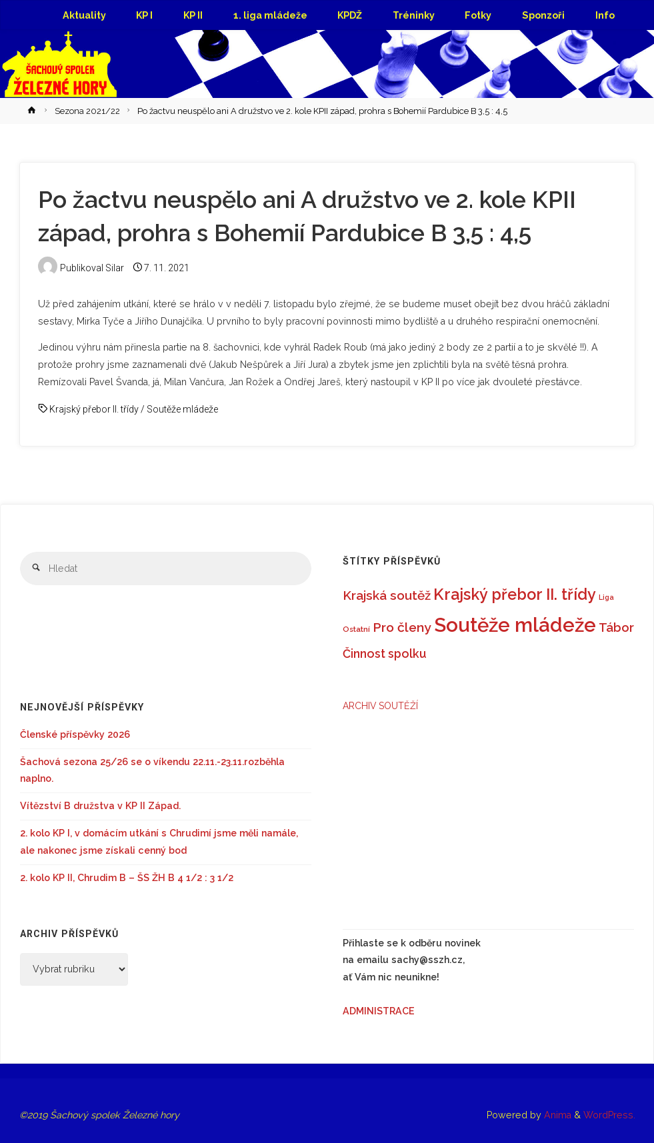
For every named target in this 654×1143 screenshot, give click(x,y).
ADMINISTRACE (379, 1011)
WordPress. (609, 1115)
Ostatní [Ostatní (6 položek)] (356, 629)
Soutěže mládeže (182, 409)
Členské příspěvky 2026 (75, 734)
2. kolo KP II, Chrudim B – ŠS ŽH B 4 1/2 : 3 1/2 (126, 877)
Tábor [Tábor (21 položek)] (616, 627)
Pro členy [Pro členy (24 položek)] (402, 627)
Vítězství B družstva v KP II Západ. (100, 805)
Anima (556, 1115)
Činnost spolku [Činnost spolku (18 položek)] (385, 653)
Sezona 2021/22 (87, 111)
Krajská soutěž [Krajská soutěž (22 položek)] (387, 595)
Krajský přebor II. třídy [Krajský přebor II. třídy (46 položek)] (514, 594)
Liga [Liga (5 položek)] (606, 597)
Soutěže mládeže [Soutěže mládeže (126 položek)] (515, 624)
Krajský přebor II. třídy (94, 409)
